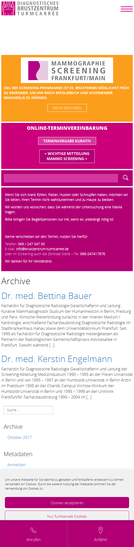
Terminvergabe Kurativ (67, 140)
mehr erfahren (67, 107)
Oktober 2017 (19, 437)
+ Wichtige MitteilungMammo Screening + (67, 156)
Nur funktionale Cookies (67, 516)
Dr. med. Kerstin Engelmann (56, 359)
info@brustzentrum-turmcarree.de (42, 249)
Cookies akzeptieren (67, 502)
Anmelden (16, 464)
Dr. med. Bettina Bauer (46, 296)
